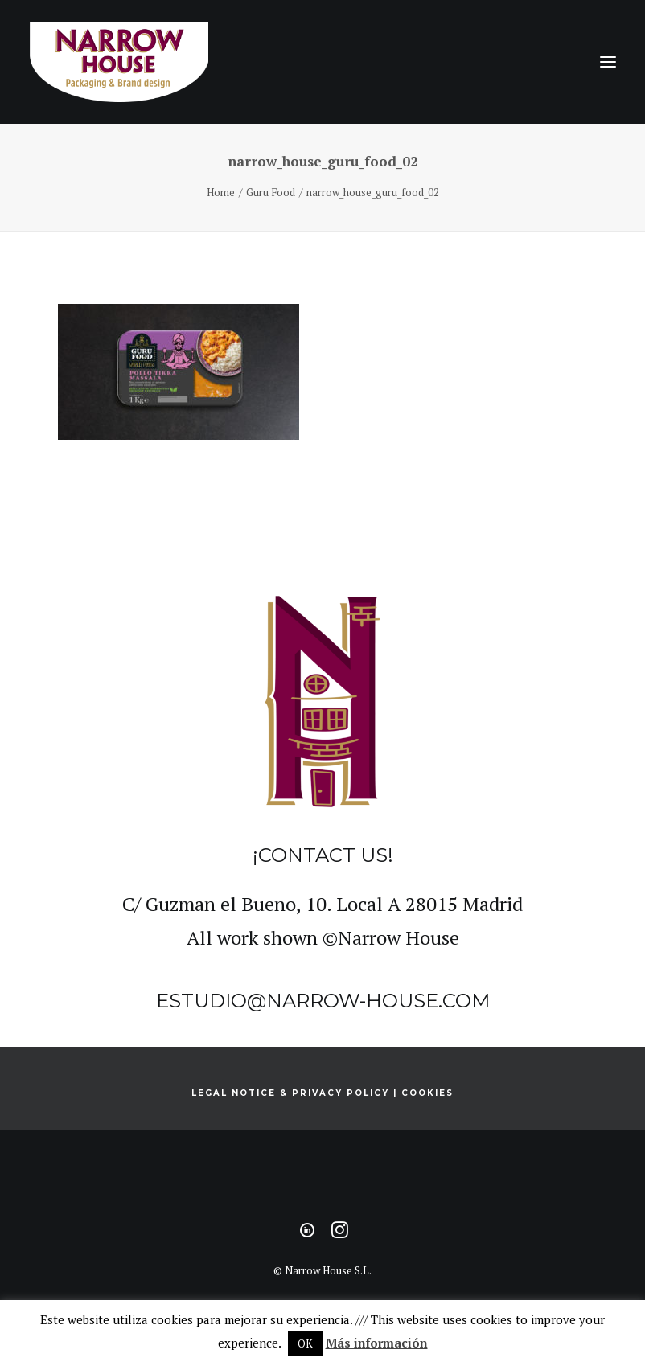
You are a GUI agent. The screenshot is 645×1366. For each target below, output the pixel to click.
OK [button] (305, 1343)
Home (221, 192)
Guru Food (270, 192)
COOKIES (427, 1093)
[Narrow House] (118, 62)
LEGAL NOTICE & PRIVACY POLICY (290, 1093)
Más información (377, 1343)
